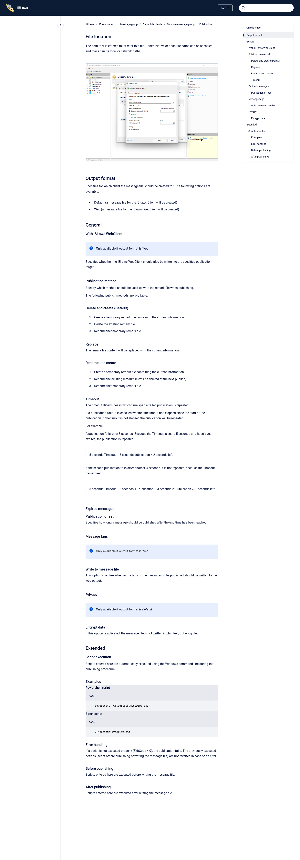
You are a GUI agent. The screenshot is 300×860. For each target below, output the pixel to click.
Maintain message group (180, 24)
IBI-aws (22, 8)
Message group (129, 24)
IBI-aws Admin (107, 24)
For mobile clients (152, 24)
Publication (205, 24)
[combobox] (266, 8)
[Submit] (243, 8)
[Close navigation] (60, 25)
